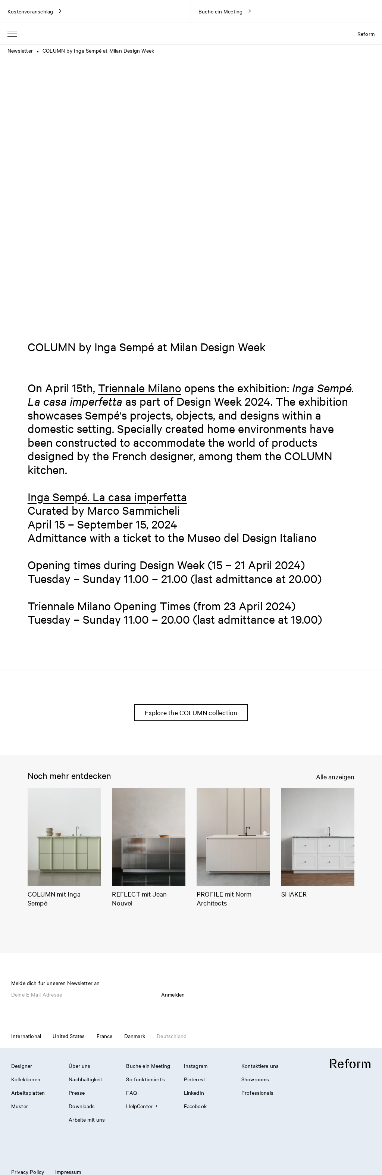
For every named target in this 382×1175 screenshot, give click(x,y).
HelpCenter (141, 1106)
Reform (366, 33)
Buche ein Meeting (148, 1065)
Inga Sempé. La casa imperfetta (107, 497)
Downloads (82, 1106)
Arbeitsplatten (28, 1092)
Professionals (257, 1092)
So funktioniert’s (145, 1079)
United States (69, 1036)
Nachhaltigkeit (85, 1079)
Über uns (79, 1065)
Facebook (195, 1106)
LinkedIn (194, 1092)
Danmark (134, 1036)
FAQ (131, 1092)
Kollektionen (25, 1079)
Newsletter (20, 50)
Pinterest (194, 1079)
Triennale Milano (139, 388)
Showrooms (255, 1079)
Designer (21, 1065)
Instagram (195, 1065)
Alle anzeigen (335, 776)
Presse (77, 1092)
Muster (19, 1106)
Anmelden (173, 994)
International (26, 1036)
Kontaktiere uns (260, 1065)
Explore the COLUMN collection (191, 712)
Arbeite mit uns (87, 1119)
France (105, 1036)
